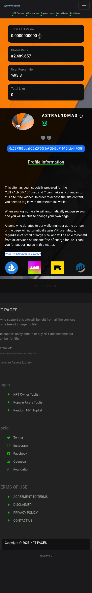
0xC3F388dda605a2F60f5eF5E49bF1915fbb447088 (46, 148)
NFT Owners (18, 13)
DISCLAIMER (29, 505)
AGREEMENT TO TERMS (37, 497)
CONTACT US (29, 520)
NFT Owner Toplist (33, 394)
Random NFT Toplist (34, 410)
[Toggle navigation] (84, 6)
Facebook (27, 453)
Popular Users (47, 13)
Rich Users (75, 13)
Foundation (28, 469)
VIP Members (32, 13)
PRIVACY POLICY (32, 513)
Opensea (26, 461)
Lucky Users (62, 13)
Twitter (25, 438)
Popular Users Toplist (35, 402)
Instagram (27, 446)
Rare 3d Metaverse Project (23, 254)
